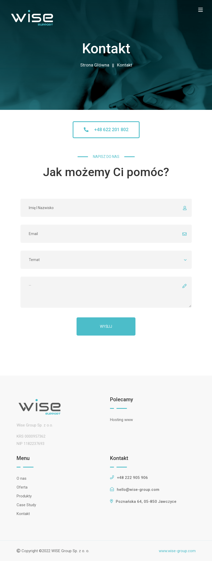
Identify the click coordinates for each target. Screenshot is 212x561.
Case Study (26, 505)
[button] (106, 129)
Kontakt (124, 65)
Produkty (24, 496)
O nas (21, 478)
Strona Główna (94, 65)
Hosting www (121, 419)
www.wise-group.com (177, 551)
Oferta (22, 487)
